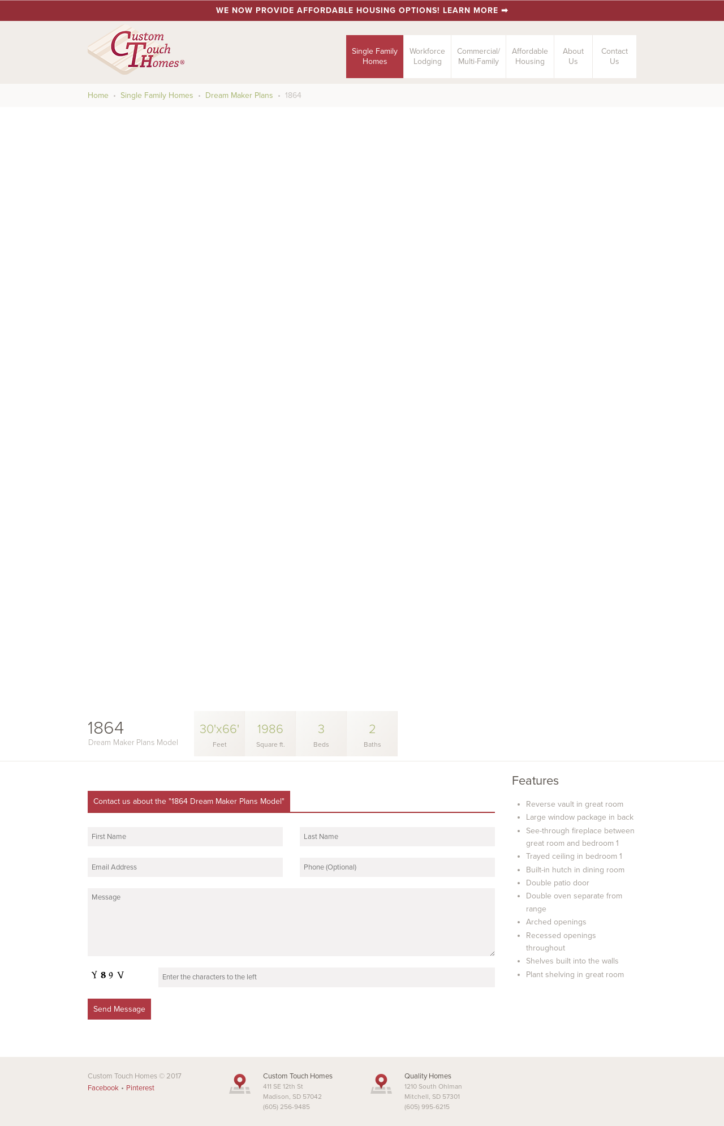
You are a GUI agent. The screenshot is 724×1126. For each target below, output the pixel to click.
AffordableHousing (530, 56)
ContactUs (614, 56)
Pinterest (140, 1088)
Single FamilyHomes (375, 56)
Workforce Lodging (427, 56)
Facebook (103, 1088)
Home (98, 95)
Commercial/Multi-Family (478, 56)
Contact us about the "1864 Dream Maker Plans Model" (189, 801)
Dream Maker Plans (239, 95)
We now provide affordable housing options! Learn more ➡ (362, 10)
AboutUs (573, 56)
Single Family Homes (156, 95)
